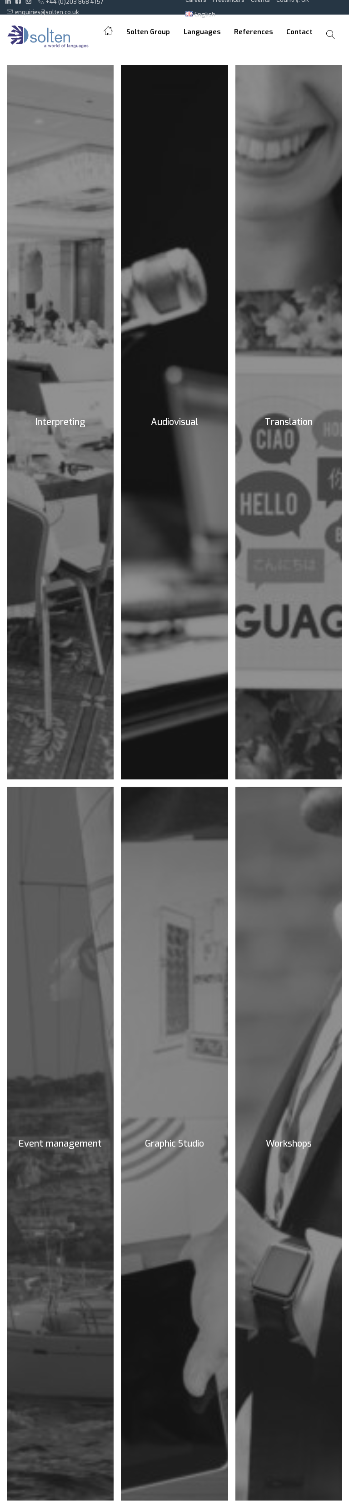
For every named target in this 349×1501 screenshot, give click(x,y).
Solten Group (148, 31)
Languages (202, 31)
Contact (299, 31)
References (253, 31)
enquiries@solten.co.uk (43, 12)
